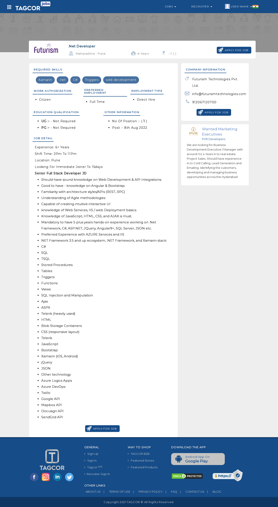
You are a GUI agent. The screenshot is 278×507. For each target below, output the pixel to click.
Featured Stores (141, 460)
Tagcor (93, 467)
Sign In (90, 460)
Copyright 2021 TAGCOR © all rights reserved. (139, 502)
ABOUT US (92, 491)
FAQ (170, 491)
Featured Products (142, 467)
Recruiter (201, 6)
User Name (242, 6)
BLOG (212, 491)
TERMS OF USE (115, 491)
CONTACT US (190, 491)
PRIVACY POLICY (146, 491)
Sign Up (91, 453)
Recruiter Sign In (97, 474)
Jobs (170, 6)
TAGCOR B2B (139, 453)
